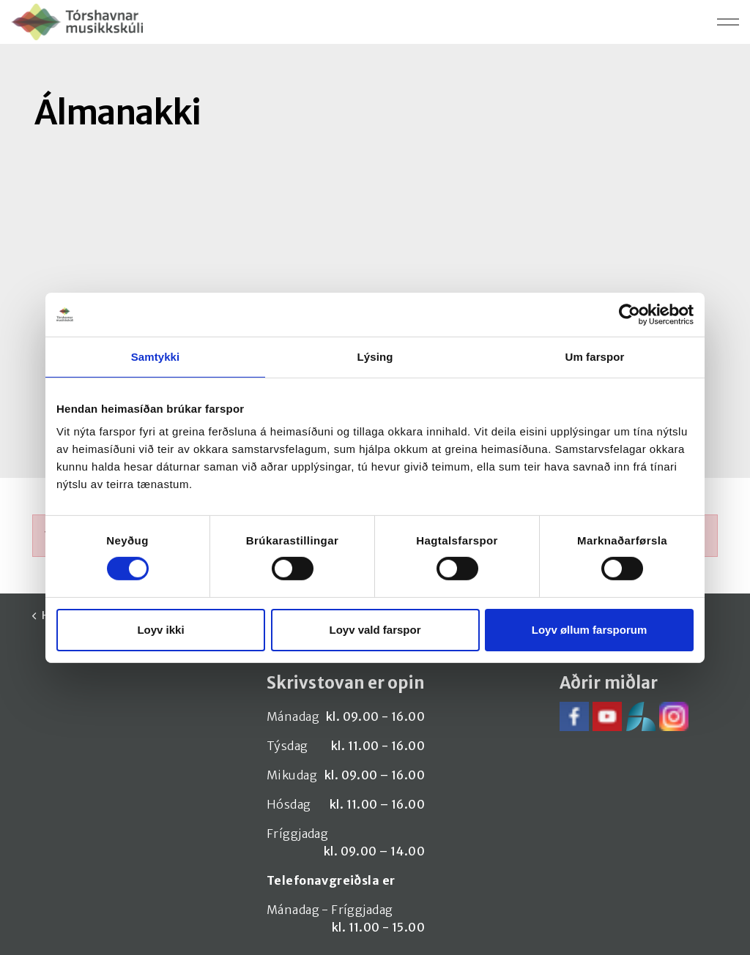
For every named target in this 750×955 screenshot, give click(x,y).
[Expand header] (728, 22)
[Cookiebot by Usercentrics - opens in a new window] (629, 314)
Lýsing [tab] (375, 356)
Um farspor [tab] (594, 356)
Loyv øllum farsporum (589, 629)
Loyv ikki (160, 629)
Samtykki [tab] (155, 356)
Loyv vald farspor (374, 629)
